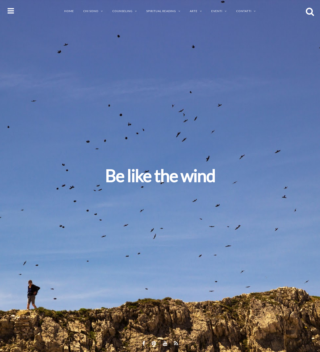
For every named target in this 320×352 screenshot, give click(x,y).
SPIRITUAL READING (161, 11)
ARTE (194, 11)
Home (69, 11)
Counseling (122, 11)
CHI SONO (91, 11)
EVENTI (216, 11)
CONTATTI (243, 11)
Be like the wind (160, 175)
